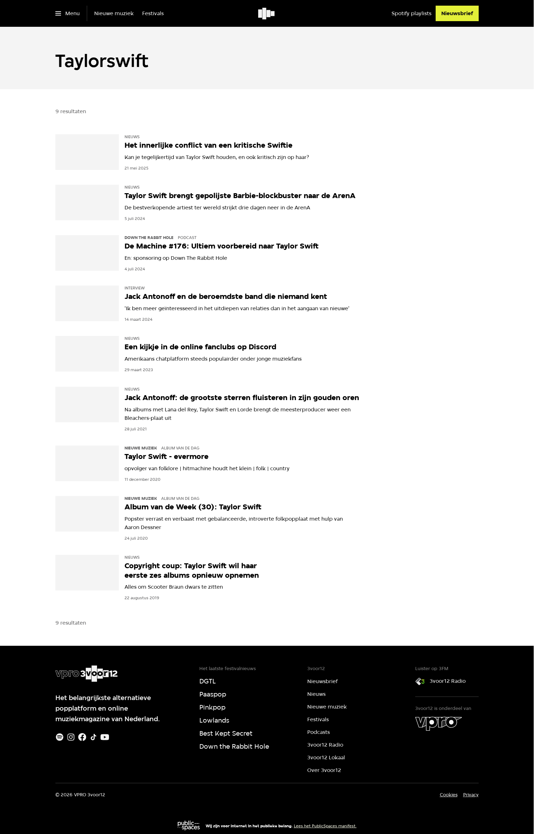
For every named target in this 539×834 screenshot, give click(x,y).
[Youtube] (105, 737)
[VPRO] (438, 724)
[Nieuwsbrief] (457, 13)
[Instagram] (71, 737)
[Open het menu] (67, 13)
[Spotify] (59, 737)
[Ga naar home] (267, 13)
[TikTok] (93, 737)
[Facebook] (82, 737)
